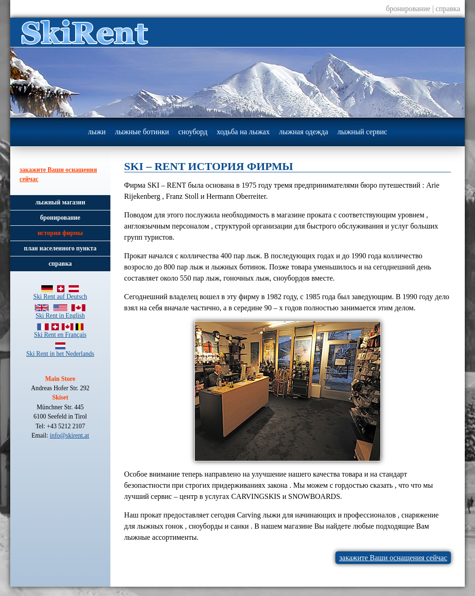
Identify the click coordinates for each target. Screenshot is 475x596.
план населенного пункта (60, 248)
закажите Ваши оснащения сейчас (393, 558)
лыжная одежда (303, 132)
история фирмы (60, 232)
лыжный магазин (60, 202)
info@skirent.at (69, 435)
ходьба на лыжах (243, 132)
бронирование (408, 9)
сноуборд (192, 132)
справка (448, 9)
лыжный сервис (362, 132)
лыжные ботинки (142, 132)
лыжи (96, 132)
